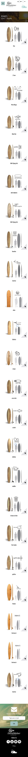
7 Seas (14, 75)
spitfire (14, 574)
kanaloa (14, 251)
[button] (3, 3)
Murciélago (14, 105)
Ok (14, 724)
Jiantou (14, 281)
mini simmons (14, 193)
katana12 (14, 633)
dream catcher (14, 515)
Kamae (14, 604)
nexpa (14, 369)
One (14, 46)
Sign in (18, 1)
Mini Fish (14, 134)
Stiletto (14, 339)
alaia (14, 310)
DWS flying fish (14, 163)
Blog (14, 746)
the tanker (14, 545)
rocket (14, 427)
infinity (14, 457)
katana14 (14, 662)
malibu (14, 486)
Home (3, 18)
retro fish (14, 398)
